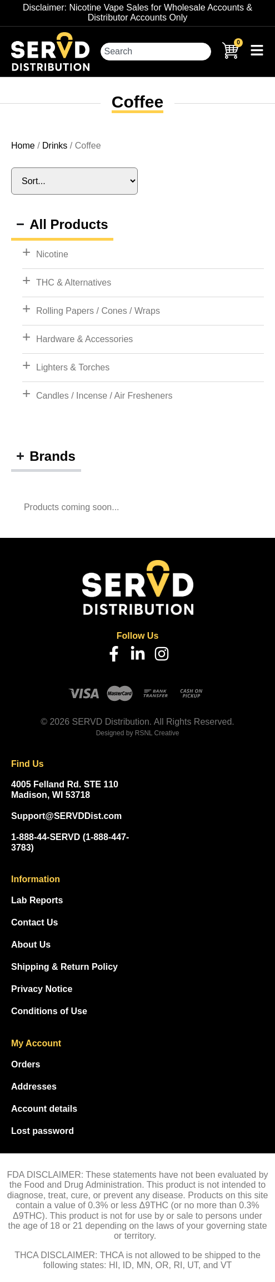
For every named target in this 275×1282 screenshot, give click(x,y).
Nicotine (52, 254)
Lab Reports (37, 900)
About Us (31, 944)
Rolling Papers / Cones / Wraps (98, 311)
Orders (25, 1064)
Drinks (54, 145)
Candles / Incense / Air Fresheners (104, 395)
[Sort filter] (74, 181)
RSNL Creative (157, 733)
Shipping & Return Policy (64, 966)
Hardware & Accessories (84, 339)
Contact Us (34, 922)
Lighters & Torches (72, 367)
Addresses (34, 1086)
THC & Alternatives (73, 282)
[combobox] (156, 51)
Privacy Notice (41, 989)
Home (23, 145)
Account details (44, 1108)
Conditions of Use (49, 1011)
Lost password (42, 1131)
